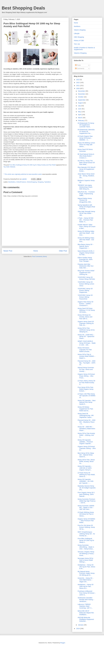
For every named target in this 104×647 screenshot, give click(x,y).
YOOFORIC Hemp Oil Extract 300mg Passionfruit (85, 297)
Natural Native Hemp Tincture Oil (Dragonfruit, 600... (85, 200)
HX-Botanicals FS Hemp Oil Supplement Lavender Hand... (86, 125)
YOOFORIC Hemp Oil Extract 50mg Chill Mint (86, 278)
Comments (79, 68)
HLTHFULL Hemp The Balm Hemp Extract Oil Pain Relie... (86, 162)
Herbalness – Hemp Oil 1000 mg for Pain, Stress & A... (85, 586)
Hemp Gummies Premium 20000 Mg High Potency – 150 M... (86, 501)
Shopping (40, 182)
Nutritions (77, 26)
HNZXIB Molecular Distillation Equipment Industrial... (86, 619)
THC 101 (77, 44)
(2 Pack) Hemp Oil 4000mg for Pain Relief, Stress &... (86, 474)
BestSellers (12, 182)
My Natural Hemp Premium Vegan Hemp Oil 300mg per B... (86, 573)
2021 (78, 85)
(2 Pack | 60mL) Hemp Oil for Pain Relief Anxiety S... (86, 382)
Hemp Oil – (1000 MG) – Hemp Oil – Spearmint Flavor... (86, 336)
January (81, 625)
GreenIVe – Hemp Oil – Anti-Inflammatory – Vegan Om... (85, 580)
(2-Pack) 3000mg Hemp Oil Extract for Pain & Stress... (86, 514)
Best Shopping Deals (23, 8)
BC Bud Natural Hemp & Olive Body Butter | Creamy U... (86, 156)
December (81, 91)
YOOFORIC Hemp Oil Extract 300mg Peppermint (85, 290)
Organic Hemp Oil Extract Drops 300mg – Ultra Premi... (86, 376)
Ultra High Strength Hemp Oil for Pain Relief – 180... (86, 213)
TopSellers (47, 182)
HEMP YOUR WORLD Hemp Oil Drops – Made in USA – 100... (87, 343)
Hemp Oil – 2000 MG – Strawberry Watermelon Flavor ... (86, 428)
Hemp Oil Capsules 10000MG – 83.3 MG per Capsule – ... (85, 481)
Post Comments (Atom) (39, 256)
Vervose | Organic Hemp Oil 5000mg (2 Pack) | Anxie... (86, 553)
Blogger (62, 643)
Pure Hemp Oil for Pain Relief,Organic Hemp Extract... (85, 389)
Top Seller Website (9, 167)
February (81, 120)
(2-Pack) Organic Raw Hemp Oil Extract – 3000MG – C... (85, 138)
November (81, 94)
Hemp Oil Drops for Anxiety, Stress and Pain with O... (85, 317)
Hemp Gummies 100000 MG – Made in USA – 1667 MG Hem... (86, 507)
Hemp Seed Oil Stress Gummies (85, 150)
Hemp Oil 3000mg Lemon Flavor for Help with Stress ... (86, 144)
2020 (78, 88)
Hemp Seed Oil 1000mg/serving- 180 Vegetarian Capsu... (86, 415)
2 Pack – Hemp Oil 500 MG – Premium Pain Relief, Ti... (85, 220)
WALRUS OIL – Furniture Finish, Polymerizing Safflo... (86, 193)
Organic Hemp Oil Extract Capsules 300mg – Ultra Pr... (87, 448)
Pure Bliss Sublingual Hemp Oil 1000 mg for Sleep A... (86, 540)
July (79, 106)
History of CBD (79, 40)
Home (35, 251)
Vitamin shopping (79, 30)
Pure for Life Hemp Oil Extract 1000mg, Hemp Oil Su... (86, 527)
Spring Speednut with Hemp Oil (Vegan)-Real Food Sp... (86, 207)
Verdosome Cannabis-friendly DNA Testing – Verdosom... (86, 599)
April (79, 114)
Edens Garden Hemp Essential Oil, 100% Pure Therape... (85, 259)
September (82, 100)
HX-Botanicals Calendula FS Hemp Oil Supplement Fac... (86, 131)
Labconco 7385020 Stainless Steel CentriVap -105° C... (85, 606)
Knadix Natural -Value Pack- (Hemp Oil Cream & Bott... (86, 226)
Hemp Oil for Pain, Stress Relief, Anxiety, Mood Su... (86, 461)
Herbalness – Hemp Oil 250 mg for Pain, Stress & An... (86, 566)
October (81, 97)
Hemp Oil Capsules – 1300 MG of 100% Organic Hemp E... (85, 468)
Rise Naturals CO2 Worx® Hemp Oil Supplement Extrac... (86, 169)
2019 (78, 628)
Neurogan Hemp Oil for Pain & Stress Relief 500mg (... (85, 560)
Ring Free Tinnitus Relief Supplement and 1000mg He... (86, 272)
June (80, 109)
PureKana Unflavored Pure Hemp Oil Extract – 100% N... (87, 593)
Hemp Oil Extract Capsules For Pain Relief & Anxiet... (85, 349)
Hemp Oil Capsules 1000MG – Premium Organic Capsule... (85, 441)
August (80, 103)
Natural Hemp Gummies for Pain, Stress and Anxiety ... (86, 369)
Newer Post (7, 251)
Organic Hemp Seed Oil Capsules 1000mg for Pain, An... (86, 323)
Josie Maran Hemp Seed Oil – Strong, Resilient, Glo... (86, 175)
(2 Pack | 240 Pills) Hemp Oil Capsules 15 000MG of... (86, 395)
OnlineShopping (32, 182)
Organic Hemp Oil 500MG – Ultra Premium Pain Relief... (86, 520)
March (80, 117)
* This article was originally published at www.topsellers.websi (22, 174)
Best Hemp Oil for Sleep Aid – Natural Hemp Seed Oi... (86, 455)
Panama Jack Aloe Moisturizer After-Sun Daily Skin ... (85, 266)
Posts (78, 65)
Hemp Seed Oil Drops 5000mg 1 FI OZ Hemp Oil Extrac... (86, 310)
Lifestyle (76, 33)
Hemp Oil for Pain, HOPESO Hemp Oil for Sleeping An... (86, 330)
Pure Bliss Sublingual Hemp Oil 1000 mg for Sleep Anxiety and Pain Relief (32, 165)
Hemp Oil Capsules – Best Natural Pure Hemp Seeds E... (86, 402)
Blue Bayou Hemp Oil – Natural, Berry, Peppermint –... (85, 246)
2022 (78, 82)
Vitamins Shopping (80, 53)
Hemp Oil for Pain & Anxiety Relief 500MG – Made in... (86, 356)
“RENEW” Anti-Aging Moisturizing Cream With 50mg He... (85, 187)
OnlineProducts (21, 182)
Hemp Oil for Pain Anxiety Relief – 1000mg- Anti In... (86, 435)
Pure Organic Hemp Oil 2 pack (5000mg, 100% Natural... (86, 494)
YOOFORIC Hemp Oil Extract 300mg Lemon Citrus (86, 284)
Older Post (63, 251)
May (79, 112)
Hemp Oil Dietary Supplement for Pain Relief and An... (85, 409)
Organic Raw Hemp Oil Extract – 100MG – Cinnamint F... (85, 303)
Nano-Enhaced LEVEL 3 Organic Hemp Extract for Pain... (86, 253)
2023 (78, 79)
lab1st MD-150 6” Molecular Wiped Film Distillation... (86, 612)
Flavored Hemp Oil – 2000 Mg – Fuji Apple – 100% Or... (86, 363)
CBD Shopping (79, 37)
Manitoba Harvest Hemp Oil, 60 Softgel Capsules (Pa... (87, 487)
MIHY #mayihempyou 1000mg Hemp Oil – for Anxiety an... (86, 534)
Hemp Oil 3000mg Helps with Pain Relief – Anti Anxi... (86, 233)
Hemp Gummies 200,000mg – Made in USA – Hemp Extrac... (86, 547)
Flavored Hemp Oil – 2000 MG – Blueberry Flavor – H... (86, 422)
